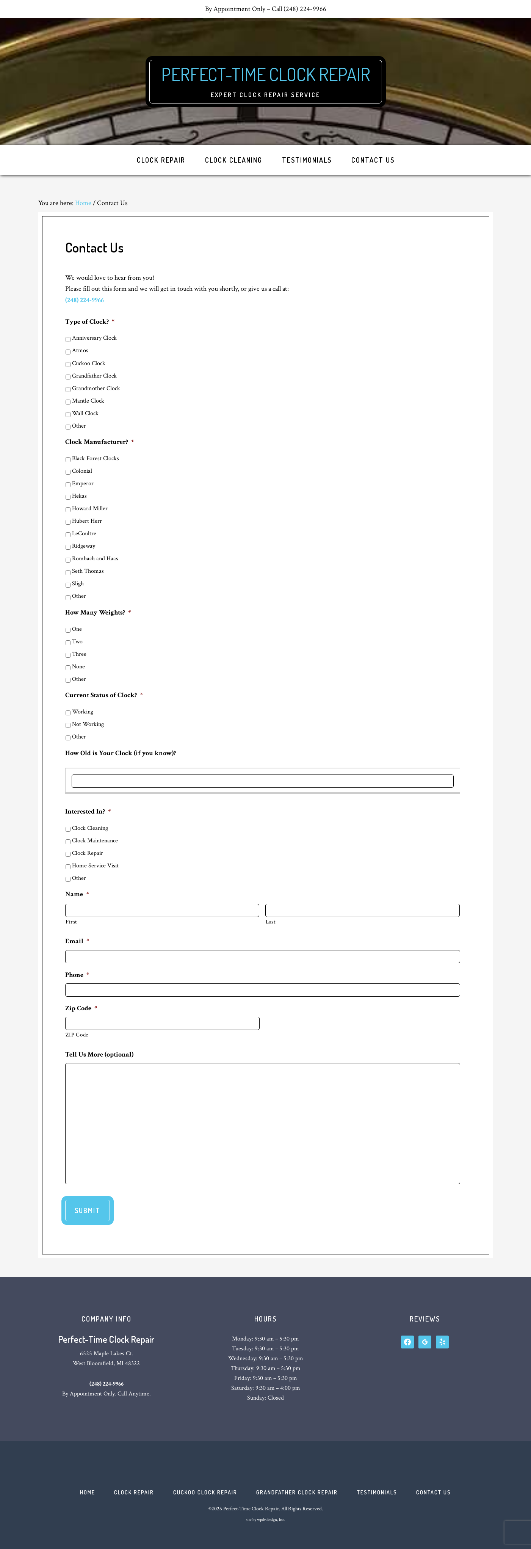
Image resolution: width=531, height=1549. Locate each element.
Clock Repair (87, 853)
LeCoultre (84, 534)
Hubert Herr (87, 521)
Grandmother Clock (96, 388)
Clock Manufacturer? (99, 441)
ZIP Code (77, 1034)
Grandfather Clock (94, 376)
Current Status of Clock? (104, 695)
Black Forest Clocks (95, 459)
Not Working (88, 724)
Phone (77, 974)
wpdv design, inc (270, 1520)
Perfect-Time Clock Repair (265, 74)
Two (77, 642)
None (78, 667)
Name (77, 894)
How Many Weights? (98, 612)
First (71, 921)
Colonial (82, 471)
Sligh (78, 584)
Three (79, 654)
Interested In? (88, 811)
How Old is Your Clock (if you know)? (120, 753)
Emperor (83, 484)
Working (82, 712)
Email (77, 941)
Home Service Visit (95, 866)
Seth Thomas (88, 571)
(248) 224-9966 (84, 300)
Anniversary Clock (94, 338)
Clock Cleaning (90, 828)
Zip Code (81, 1008)
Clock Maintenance (95, 841)
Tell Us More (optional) (99, 1054)
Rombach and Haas (95, 559)
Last (271, 921)
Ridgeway (83, 546)
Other (79, 426)
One (77, 629)
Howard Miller (90, 509)
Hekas (79, 496)
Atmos (80, 350)
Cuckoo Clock (88, 363)
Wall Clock (85, 413)
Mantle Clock (88, 401)
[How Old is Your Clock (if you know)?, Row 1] (263, 781)
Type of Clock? (89, 321)
